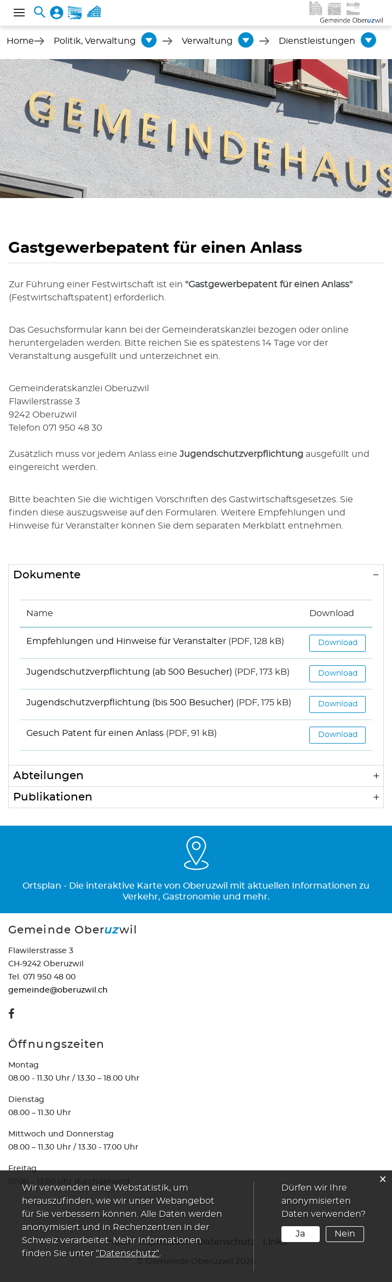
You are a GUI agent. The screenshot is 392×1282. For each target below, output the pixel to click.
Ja (300, 1233)
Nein (345, 1233)
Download (338, 643)
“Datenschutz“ (127, 1253)
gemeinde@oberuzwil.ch (58, 990)
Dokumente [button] (46, 575)
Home (20, 41)
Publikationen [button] (53, 797)
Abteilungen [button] (48, 775)
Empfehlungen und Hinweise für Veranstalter (126, 641)
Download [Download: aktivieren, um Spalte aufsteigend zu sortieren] (331, 613)
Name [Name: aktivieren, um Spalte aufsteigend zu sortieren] (39, 613)
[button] (94, 41)
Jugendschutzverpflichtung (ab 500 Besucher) (129, 672)
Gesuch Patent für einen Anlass (95, 733)
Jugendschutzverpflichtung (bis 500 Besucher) (130, 702)
